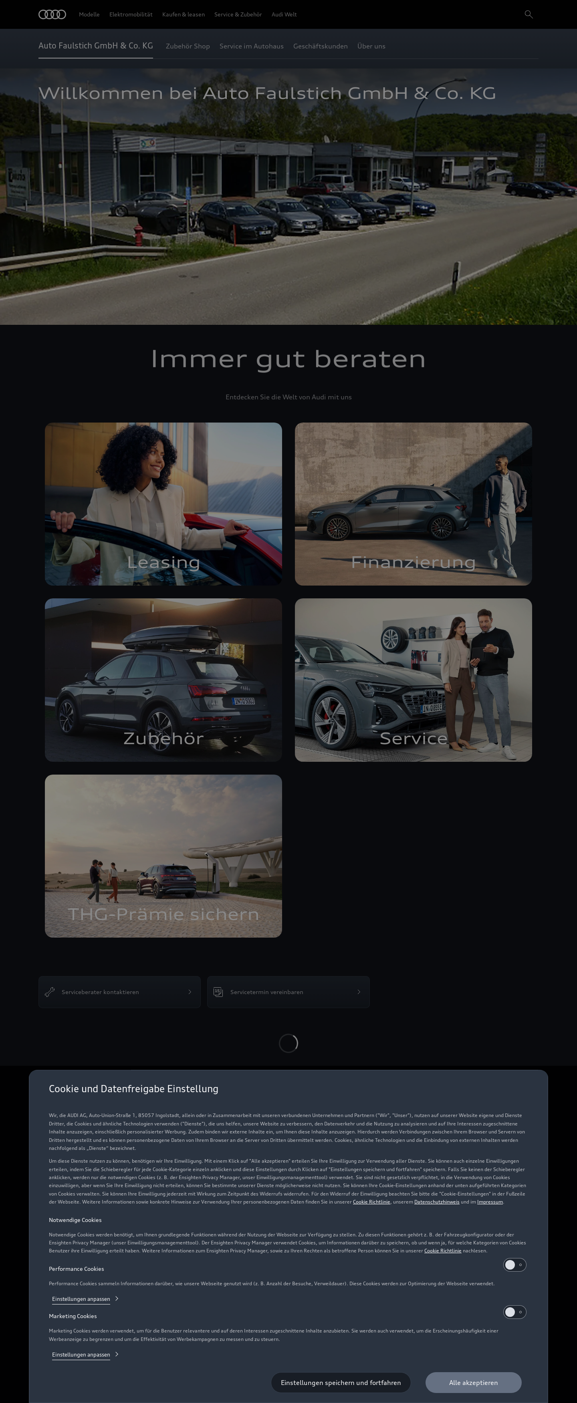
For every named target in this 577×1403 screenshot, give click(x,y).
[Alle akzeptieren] (474, 1382)
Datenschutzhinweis (437, 1202)
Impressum (490, 1202)
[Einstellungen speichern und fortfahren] (341, 1382)
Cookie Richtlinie (371, 1202)
